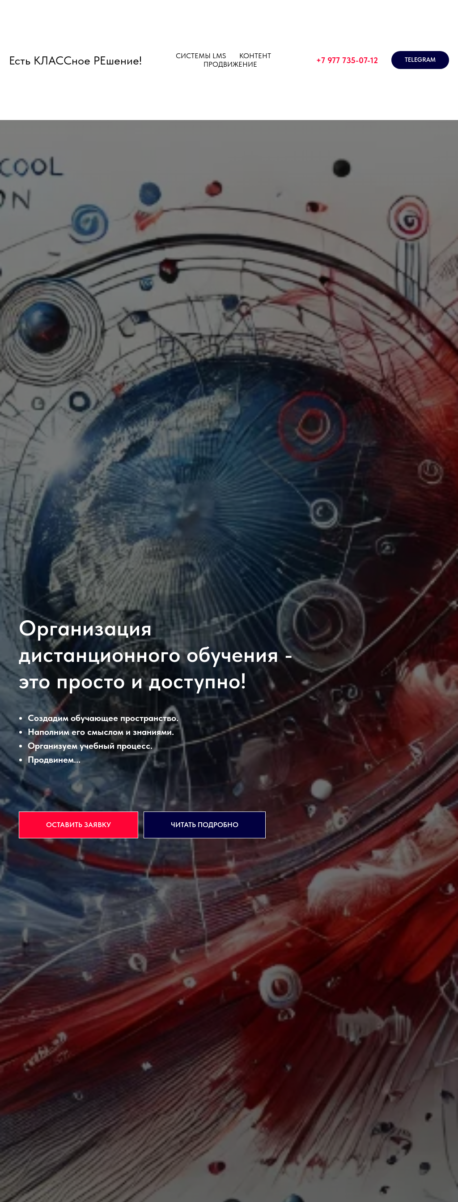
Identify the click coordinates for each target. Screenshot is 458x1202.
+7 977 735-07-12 (347, 60)
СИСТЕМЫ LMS (201, 56)
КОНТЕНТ (255, 56)
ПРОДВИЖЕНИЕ (230, 64)
